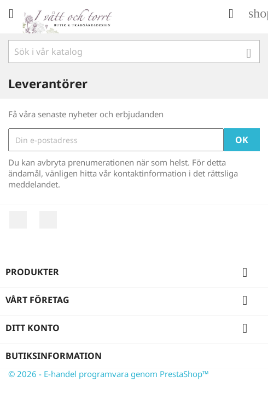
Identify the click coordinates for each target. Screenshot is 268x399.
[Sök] (134, 51)
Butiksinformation (53, 356)
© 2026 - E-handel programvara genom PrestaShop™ (108, 373)
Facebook (18, 220)
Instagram (48, 220)
